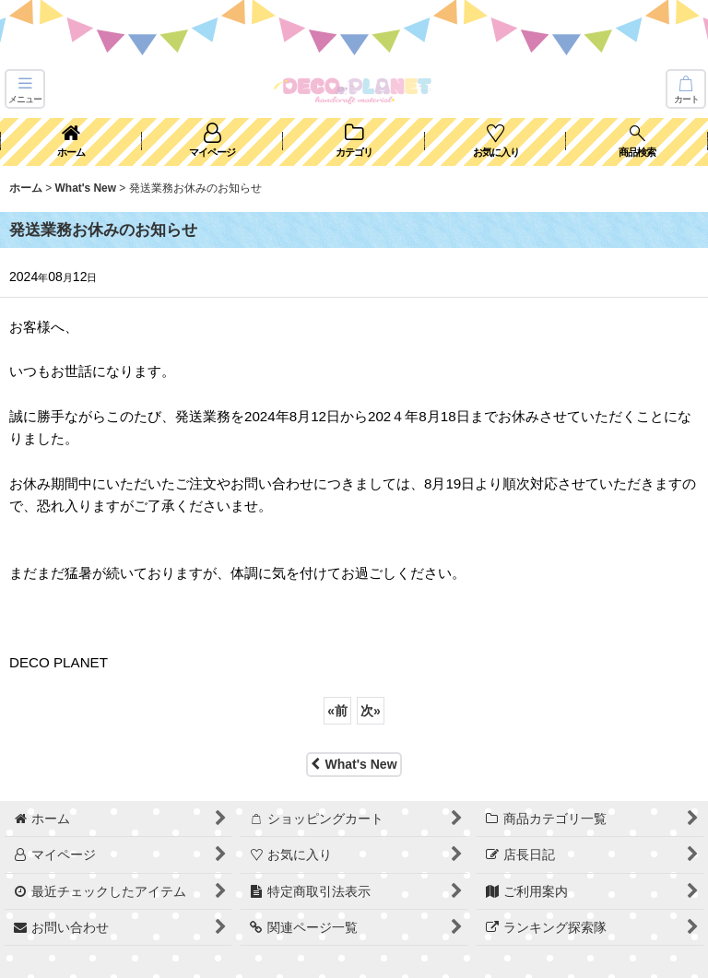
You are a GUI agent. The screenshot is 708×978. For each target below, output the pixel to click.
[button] (25, 89)
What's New (353, 764)
